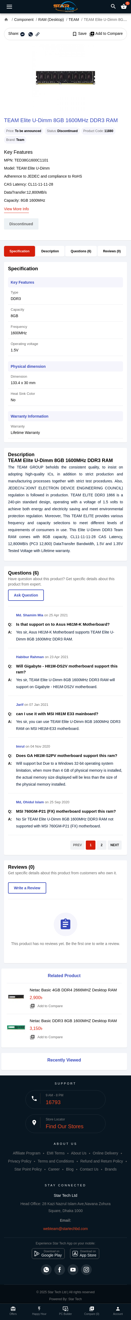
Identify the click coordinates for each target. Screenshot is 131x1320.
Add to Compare (106, 33)
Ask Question (26, 595)
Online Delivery (105, 1153)
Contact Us (89, 1169)
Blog (70, 1169)
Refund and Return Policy (101, 1161)
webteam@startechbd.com (65, 1229)
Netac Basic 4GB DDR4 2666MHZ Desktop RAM (73, 990)
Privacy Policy (19, 1161)
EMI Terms (56, 1153)
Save (79, 33)
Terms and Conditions (56, 1161)
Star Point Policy (28, 1169)
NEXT (114, 845)
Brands (111, 1169)
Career (54, 1169)
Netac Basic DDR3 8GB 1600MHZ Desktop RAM (73, 1020)
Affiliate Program (26, 1153)
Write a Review (27, 888)
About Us (79, 1153)
